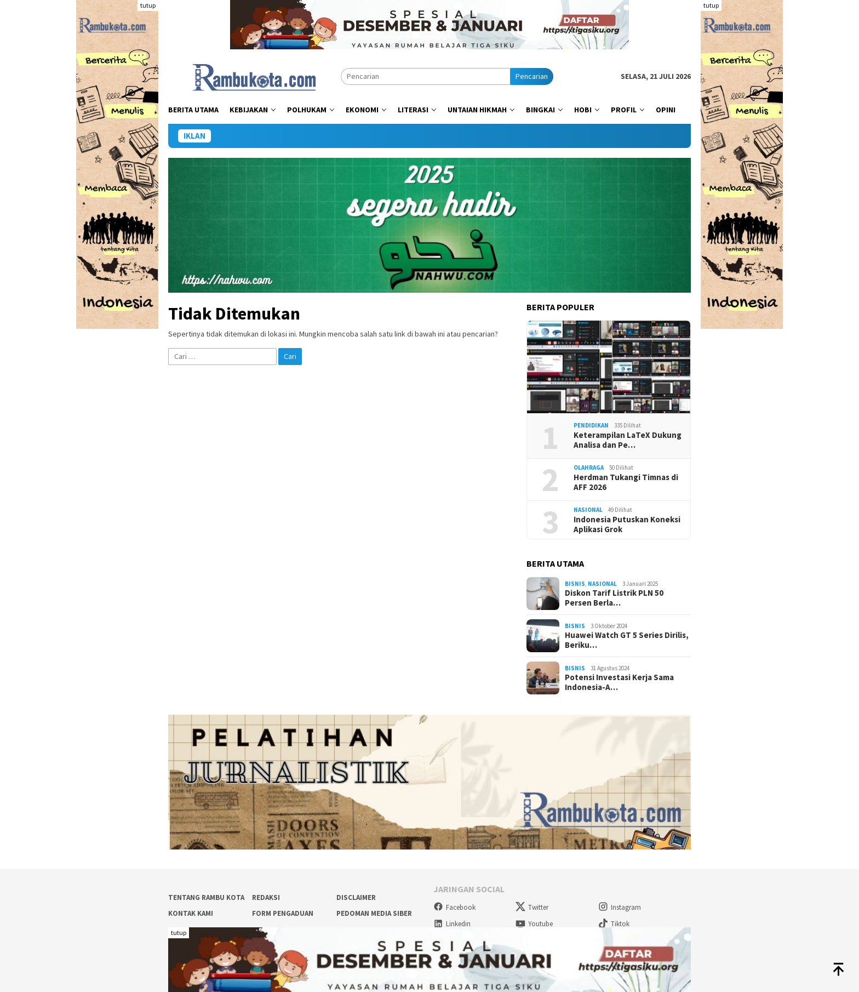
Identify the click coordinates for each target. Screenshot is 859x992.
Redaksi (266, 897)
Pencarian (532, 76)
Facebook (454, 907)
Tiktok (613, 923)
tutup (148, 5)
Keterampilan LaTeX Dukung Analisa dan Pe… (628, 440)
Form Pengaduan (282, 913)
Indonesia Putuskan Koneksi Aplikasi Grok (627, 524)
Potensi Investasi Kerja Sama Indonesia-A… (619, 682)
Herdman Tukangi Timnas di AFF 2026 (626, 482)
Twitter (532, 907)
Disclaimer (356, 897)
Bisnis (575, 584)
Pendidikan (591, 425)
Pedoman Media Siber (374, 913)
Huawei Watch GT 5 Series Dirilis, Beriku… (627, 640)
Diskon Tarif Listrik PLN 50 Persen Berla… (614, 598)
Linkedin (452, 923)
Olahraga (589, 467)
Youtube (534, 923)
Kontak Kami (190, 913)
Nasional (588, 510)
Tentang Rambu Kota (206, 897)
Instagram (619, 907)
